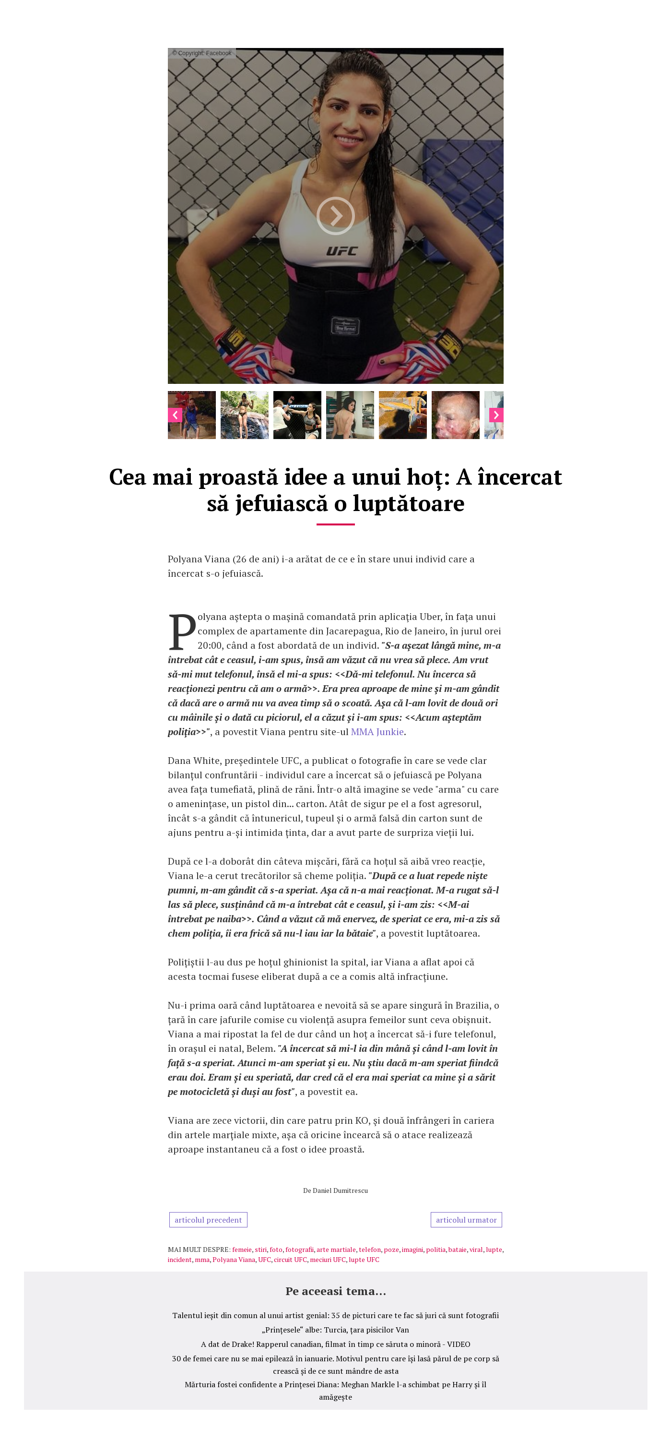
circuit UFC (290, 1259)
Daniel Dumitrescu (340, 1190)
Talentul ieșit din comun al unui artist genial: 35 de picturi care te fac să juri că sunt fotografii (335, 1315)
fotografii (299, 1249)
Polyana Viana (233, 1259)
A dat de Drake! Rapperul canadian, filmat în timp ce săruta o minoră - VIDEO (336, 1344)
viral (476, 1249)
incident (180, 1259)
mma (202, 1259)
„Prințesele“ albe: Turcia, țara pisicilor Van (335, 1329)
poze (391, 1249)
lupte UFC (364, 1259)
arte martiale (336, 1249)
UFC (264, 1259)
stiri (261, 1249)
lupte (494, 1249)
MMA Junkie (377, 731)
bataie (457, 1249)
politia (436, 1249)
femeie (242, 1249)
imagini (412, 1249)
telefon (370, 1249)
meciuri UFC (328, 1259)
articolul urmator (466, 1219)
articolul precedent (208, 1219)
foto (276, 1249)
